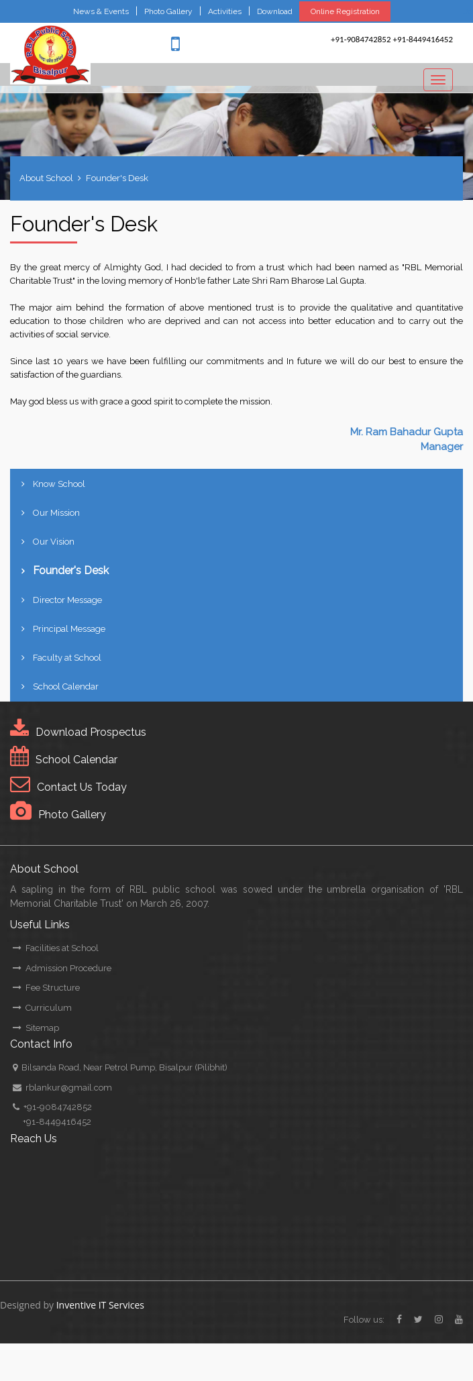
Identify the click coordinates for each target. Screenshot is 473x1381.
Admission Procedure (62, 968)
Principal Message (69, 629)
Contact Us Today (82, 787)
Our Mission (56, 513)
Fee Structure (46, 988)
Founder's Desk (117, 178)
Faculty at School (67, 658)
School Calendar (66, 686)
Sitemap (36, 1028)
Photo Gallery (168, 11)
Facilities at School (56, 948)
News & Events (101, 11)
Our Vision (53, 542)
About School (46, 178)
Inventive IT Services (100, 1305)
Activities (225, 11)
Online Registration (345, 11)
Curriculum (42, 1008)
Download (275, 11)
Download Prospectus (91, 732)
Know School (59, 484)
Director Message (67, 600)
